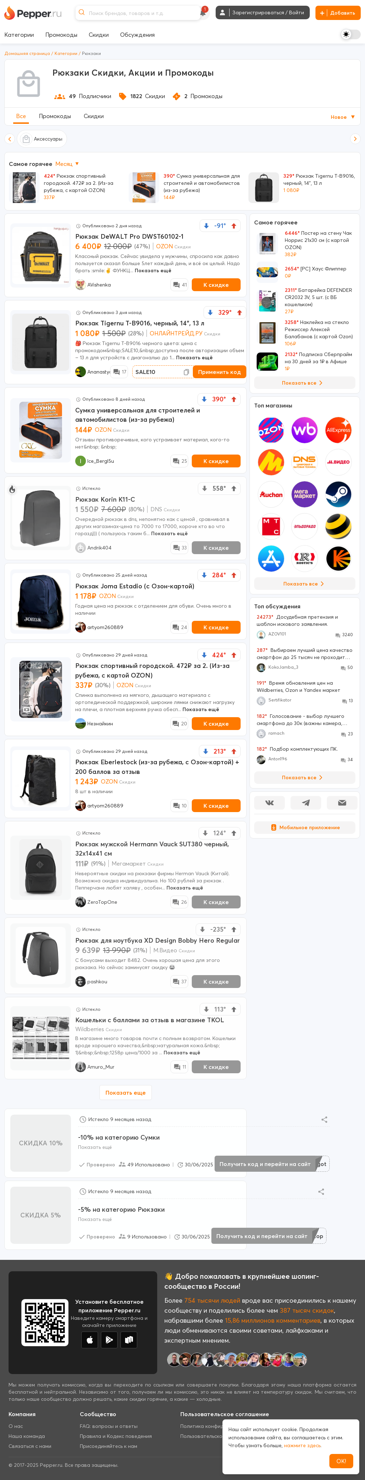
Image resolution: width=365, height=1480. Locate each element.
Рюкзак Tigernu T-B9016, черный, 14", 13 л (139, 323)
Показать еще (126, 1092)
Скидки (94, 116)
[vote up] (233, 225)
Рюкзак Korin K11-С (105, 499)
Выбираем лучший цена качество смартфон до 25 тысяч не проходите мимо (305, 654)
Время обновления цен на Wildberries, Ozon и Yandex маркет (298, 686)
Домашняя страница (27, 53)
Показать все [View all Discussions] (303, 777)
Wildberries (89, 1029)
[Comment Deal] (179, 284)
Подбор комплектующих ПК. (297, 749)
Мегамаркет (129, 863)
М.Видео (165, 950)
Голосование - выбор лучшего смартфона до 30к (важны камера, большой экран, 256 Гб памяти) (300, 720)
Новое (343, 117)
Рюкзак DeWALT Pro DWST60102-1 (129, 236)
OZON (164, 246)
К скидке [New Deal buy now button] (216, 284)
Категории (66, 53)
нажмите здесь (302, 1445)
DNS (156, 509)
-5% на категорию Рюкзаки (121, 1209)
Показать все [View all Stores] (305, 583)
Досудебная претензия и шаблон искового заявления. (297, 620)
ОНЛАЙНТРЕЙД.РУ (176, 333)
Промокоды (55, 116)
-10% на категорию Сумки (119, 1137)
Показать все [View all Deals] (303, 383)
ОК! (341, 1461)
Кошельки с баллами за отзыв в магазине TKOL (149, 1020)
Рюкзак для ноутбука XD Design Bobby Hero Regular (157, 940)
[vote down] (206, 225)
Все (21, 116)
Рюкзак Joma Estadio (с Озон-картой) (134, 586)
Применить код (219, 371)
